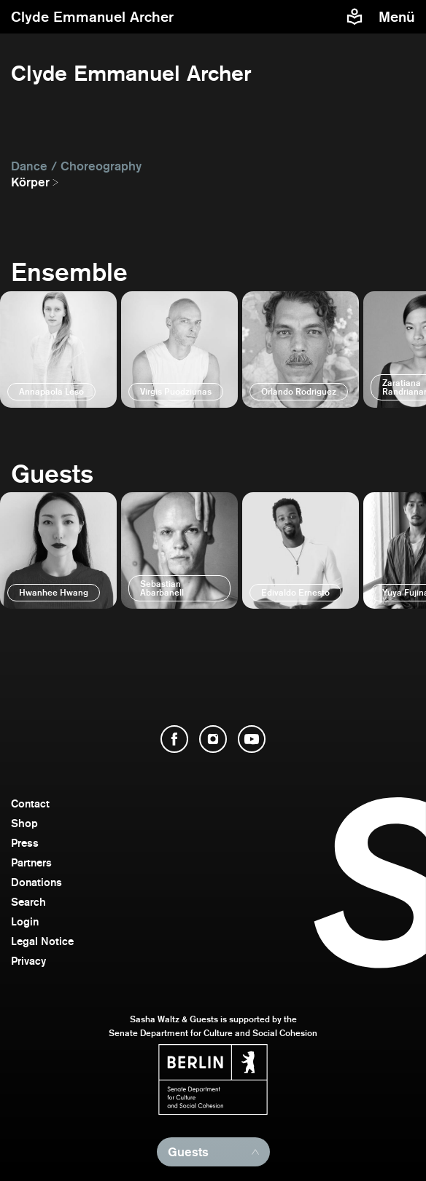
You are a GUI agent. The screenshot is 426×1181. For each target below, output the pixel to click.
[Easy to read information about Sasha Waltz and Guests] (354, 16)
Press (25, 843)
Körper (30, 182)
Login (25, 921)
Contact (30, 803)
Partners (31, 862)
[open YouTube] (252, 739)
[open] (58, 349)
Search (28, 902)
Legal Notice (42, 941)
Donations (36, 882)
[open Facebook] (174, 739)
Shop (24, 823)
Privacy (28, 961)
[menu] (398, 16)
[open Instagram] (213, 739)
